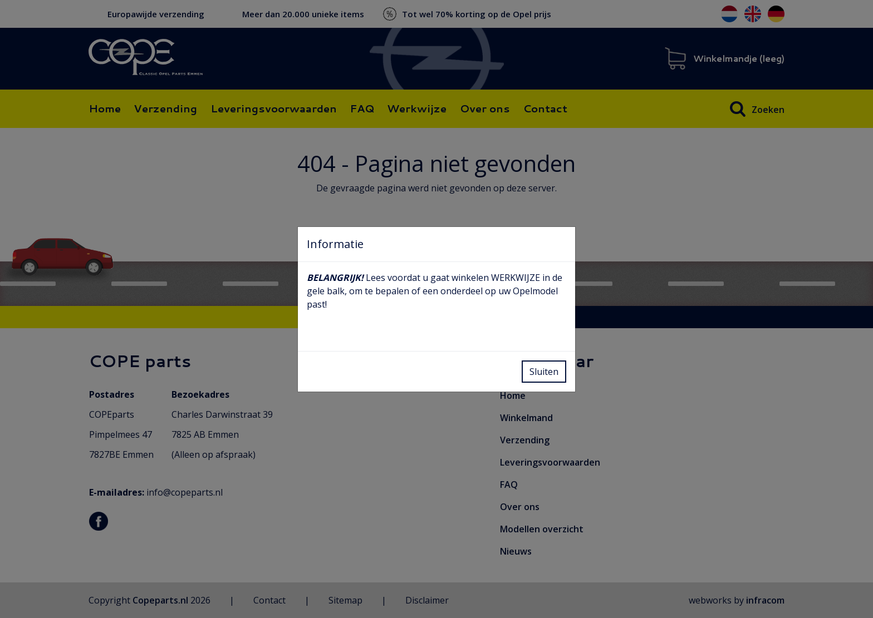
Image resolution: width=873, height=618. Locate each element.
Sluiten (543, 371)
